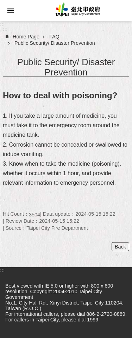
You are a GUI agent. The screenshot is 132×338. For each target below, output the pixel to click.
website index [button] (10, 10)
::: (2, 24)
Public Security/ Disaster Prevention (54, 43)
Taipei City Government (76, 10)
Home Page (26, 36)
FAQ (54, 36)
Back (120, 247)
